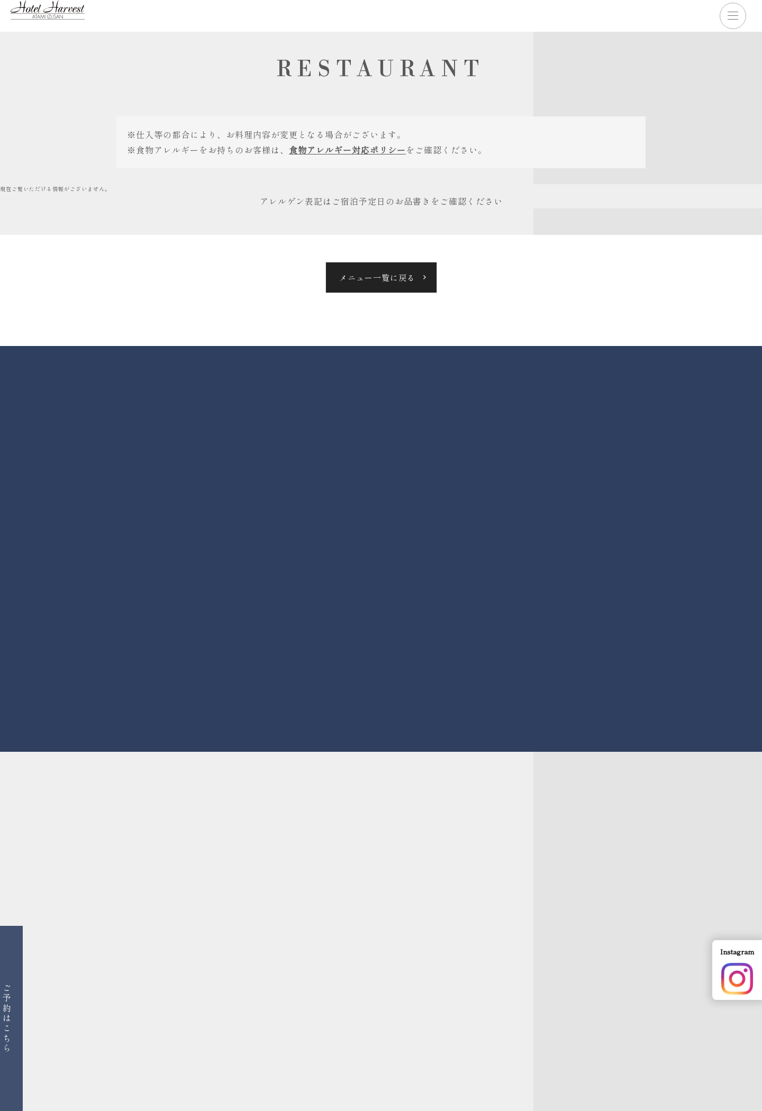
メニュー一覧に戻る (377, 277)
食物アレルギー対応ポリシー (347, 149)
